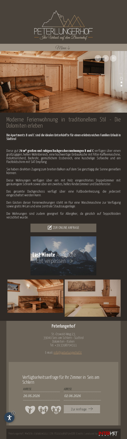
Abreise (68, 389)
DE (106, 58)
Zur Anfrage (82, 409)
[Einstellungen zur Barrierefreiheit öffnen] (9, 417)
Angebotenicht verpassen (54, 258)
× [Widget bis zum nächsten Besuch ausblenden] (13, 413)
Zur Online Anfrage (63, 227)
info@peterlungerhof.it (68, 353)
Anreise (27, 389)
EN (113, 58)
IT (98, 58)
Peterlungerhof (15, 433)
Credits (80, 433)
